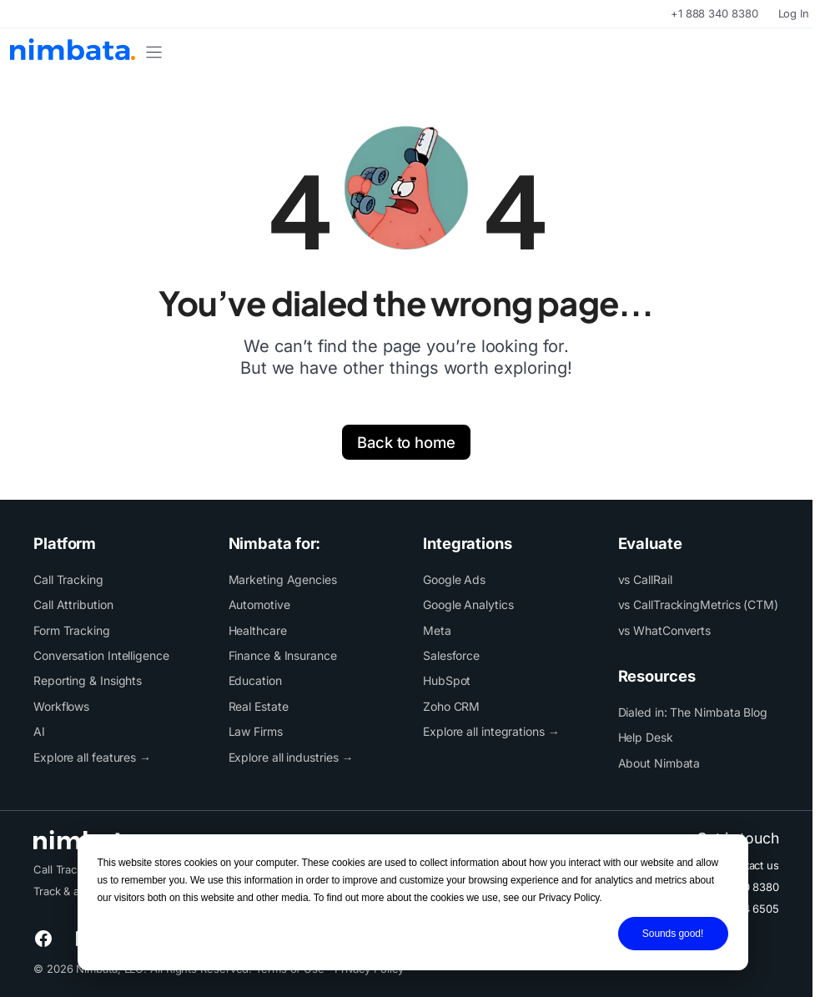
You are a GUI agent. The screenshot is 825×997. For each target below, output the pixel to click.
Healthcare (258, 630)
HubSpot (446, 680)
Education (255, 680)
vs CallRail (645, 579)
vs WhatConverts (665, 630)
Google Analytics (468, 604)
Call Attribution (73, 604)
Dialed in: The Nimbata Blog (693, 712)
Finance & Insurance (283, 655)
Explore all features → (92, 757)
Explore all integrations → (491, 731)
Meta (437, 630)
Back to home (406, 442)
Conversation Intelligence (101, 655)
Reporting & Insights (87, 680)
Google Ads (454, 579)
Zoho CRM (451, 706)
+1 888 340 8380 (714, 13)
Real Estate (259, 706)
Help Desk (645, 737)
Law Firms (256, 731)
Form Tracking (71, 630)
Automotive (259, 604)
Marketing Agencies (283, 579)
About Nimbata (659, 763)
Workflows (61, 706)
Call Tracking (68, 579)
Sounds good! (672, 933)
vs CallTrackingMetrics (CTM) (698, 604)
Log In (793, 13)
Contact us (751, 865)
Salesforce (451, 655)
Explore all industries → (291, 757)
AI (39, 731)
